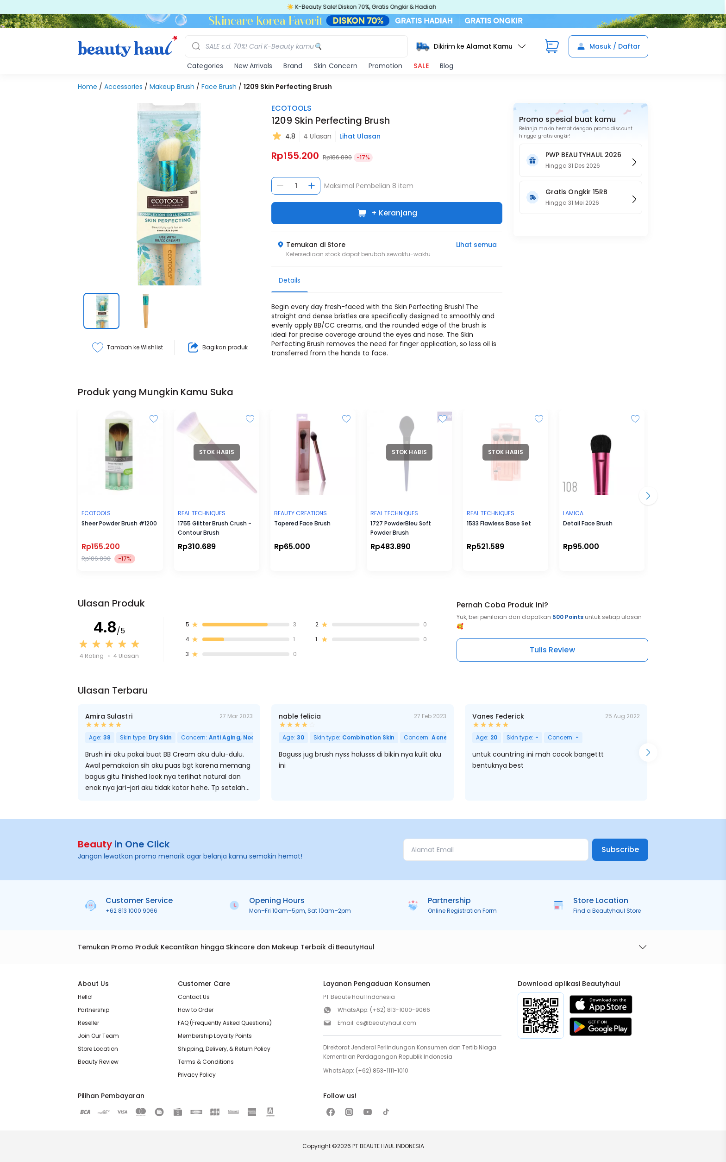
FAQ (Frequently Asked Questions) (225, 1023)
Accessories (123, 86)
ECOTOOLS (291, 108)
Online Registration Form (462, 911)
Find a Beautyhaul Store (607, 911)
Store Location (98, 1049)
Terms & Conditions (206, 1062)
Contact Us (194, 997)
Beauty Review (98, 1062)
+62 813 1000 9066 (131, 911)
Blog (446, 65)
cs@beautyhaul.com (386, 1023)
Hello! (85, 997)
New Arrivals (253, 65)
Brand (292, 65)
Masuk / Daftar (608, 46)
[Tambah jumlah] (311, 185)
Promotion (385, 65)
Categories (205, 65)
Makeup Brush (172, 86)
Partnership (93, 1010)
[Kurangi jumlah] (280, 185)
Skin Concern (335, 65)
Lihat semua (476, 244)
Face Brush (219, 86)
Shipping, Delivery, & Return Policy (224, 1049)
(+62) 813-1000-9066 (400, 1010)
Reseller (88, 1023)
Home (87, 86)
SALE (421, 65)
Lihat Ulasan (360, 136)
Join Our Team (98, 1036)
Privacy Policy (197, 1075)
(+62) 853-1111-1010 (382, 1070)
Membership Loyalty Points (215, 1036)
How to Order (195, 1010)
